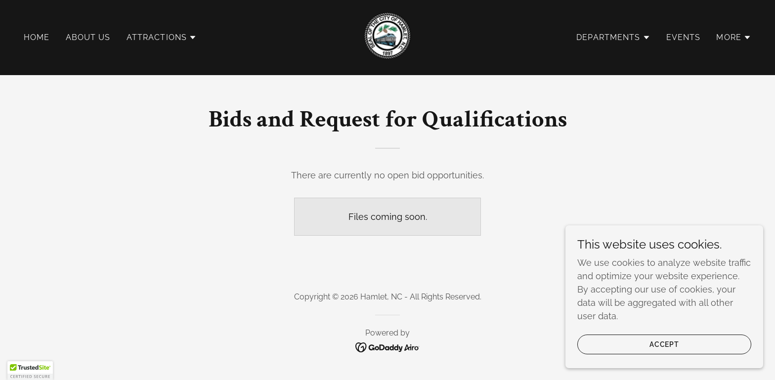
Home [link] (37, 37)
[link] (387, 37)
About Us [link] (88, 37)
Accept (664, 344)
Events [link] (683, 37)
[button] (162, 37)
